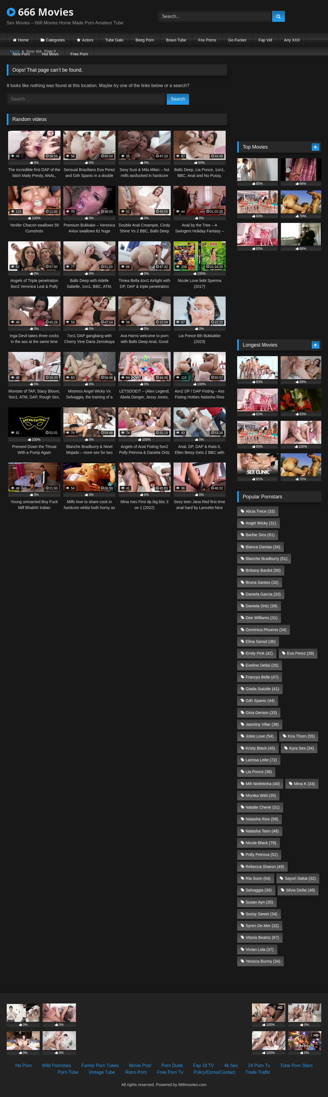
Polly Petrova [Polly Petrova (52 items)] (262, 854)
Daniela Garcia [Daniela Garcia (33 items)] (263, 594)
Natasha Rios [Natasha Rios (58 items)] (262, 819)
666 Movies (40, 12)
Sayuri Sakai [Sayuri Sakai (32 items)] (300, 878)
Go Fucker (237, 40)
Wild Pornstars (56, 1065)
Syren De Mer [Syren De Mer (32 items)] (262, 925)
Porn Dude (172, 1065)
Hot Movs (50, 54)
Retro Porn (136, 1072)
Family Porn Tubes (100, 1065)
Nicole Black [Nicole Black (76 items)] (261, 843)
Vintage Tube (102, 1072)
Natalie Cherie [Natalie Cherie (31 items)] (263, 807)
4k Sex (231, 1065)
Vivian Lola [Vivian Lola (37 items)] (260, 949)
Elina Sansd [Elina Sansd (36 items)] (260, 641)
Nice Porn (21, 54)
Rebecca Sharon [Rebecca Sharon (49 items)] (265, 866)
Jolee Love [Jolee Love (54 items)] (259, 736)
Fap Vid (265, 40)
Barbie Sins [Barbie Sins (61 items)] (260, 535)
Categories (55, 40)
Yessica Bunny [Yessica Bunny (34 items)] (263, 961)
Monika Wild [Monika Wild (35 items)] (261, 795)
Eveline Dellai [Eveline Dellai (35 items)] (262, 665)
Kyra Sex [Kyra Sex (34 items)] (301, 748)
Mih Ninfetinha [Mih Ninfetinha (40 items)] (263, 783)
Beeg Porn (144, 40)
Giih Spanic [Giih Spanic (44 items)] (260, 700)
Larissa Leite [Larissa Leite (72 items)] (261, 760)
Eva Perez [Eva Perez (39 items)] (300, 653)
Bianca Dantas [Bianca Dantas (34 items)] (263, 547)
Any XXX (292, 40)
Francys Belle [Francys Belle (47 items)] (262, 677)
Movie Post (140, 1065)
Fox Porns (207, 40)
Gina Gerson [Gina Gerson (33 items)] (261, 712)
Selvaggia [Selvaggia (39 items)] (259, 890)
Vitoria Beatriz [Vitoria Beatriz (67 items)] (262, 937)
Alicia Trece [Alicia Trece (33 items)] (260, 511)
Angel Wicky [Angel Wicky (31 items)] (261, 523)
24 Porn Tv (259, 1065)
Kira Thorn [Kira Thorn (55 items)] (301, 736)
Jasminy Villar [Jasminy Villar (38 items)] (262, 724)
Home (23, 40)
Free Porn (79, 54)
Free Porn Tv (170, 1072)
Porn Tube (68, 1072)
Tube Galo (114, 40)
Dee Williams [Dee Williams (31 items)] (262, 617)
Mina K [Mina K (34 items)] (304, 783)
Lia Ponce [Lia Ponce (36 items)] (259, 771)
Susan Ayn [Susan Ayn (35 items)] (259, 902)
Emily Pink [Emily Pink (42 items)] (259, 653)
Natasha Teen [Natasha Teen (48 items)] (262, 831)
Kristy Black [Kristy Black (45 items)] (260, 748)
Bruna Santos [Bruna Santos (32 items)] (262, 582)
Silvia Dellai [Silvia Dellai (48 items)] (300, 890)
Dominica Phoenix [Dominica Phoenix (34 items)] (266, 629)
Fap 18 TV (203, 1065)
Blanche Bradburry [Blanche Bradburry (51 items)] (266, 558)
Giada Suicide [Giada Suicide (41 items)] (262, 689)
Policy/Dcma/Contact (214, 1072)
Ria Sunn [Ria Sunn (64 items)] (258, 878)
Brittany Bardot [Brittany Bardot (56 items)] (263, 570)
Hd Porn (23, 1065)
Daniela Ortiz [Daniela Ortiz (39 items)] (261, 606)
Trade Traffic (257, 1072)
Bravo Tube (176, 40)
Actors (87, 40)
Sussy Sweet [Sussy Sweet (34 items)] (261, 914)
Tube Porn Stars (296, 1065)
